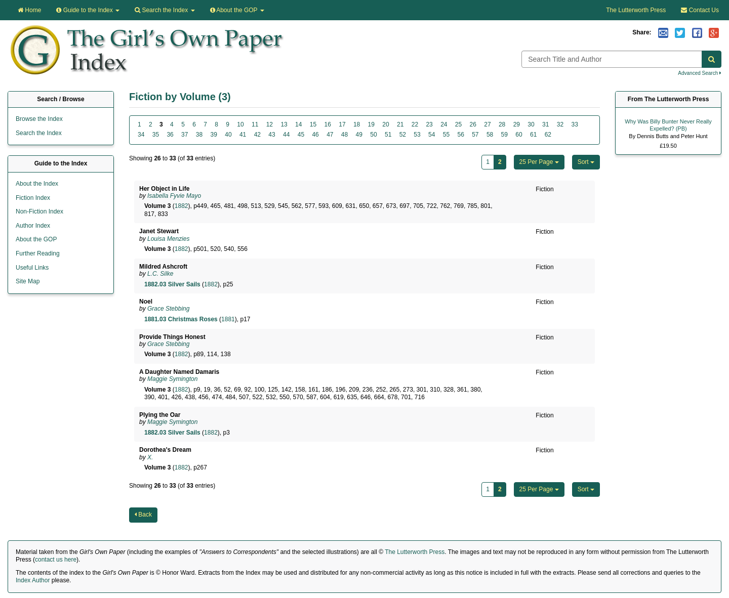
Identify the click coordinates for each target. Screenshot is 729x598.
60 (518, 134)
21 (400, 124)
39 (214, 134)
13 (283, 124)
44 (286, 134)
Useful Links (32, 267)
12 (269, 124)
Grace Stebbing (168, 308)
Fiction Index (33, 197)
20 (385, 124)
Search (164, 10)
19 (371, 124)
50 (373, 134)
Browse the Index (39, 118)
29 (516, 124)
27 (487, 124)
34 (141, 134)
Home (29, 10)
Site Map (27, 281)
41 (242, 134)
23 (429, 124)
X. (150, 457)
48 (344, 134)
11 (255, 124)
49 (359, 134)
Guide (87, 10)
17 (342, 124)
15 (313, 124)
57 (475, 134)
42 (257, 134)
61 (533, 134)
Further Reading (38, 253)
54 (431, 134)
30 (531, 124)
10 (240, 124)
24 (443, 124)
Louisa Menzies (168, 238)
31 (545, 124)
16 (328, 124)
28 (502, 124)
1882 (181, 205)
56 (460, 134)
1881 (228, 319)
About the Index (37, 183)
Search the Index (39, 133)
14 (298, 124)
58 (490, 134)
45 (301, 134)
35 (155, 134)
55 (446, 134)
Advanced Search (699, 73)
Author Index (33, 225)
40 (228, 134)
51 (388, 134)
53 (417, 134)
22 (415, 124)
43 (271, 134)
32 (560, 124)
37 (184, 134)
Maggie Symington (172, 378)
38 (199, 134)
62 (548, 134)
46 (315, 134)
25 (458, 124)
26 (473, 124)
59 (504, 134)
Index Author (33, 580)
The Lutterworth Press (636, 10)
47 (330, 134)
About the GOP (237, 10)
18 (356, 124)
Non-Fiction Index (39, 211)
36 (170, 134)
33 (574, 124)
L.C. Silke (160, 273)
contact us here (55, 559)
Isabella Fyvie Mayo (174, 195)
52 (402, 134)
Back (143, 514)
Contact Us (700, 10)
